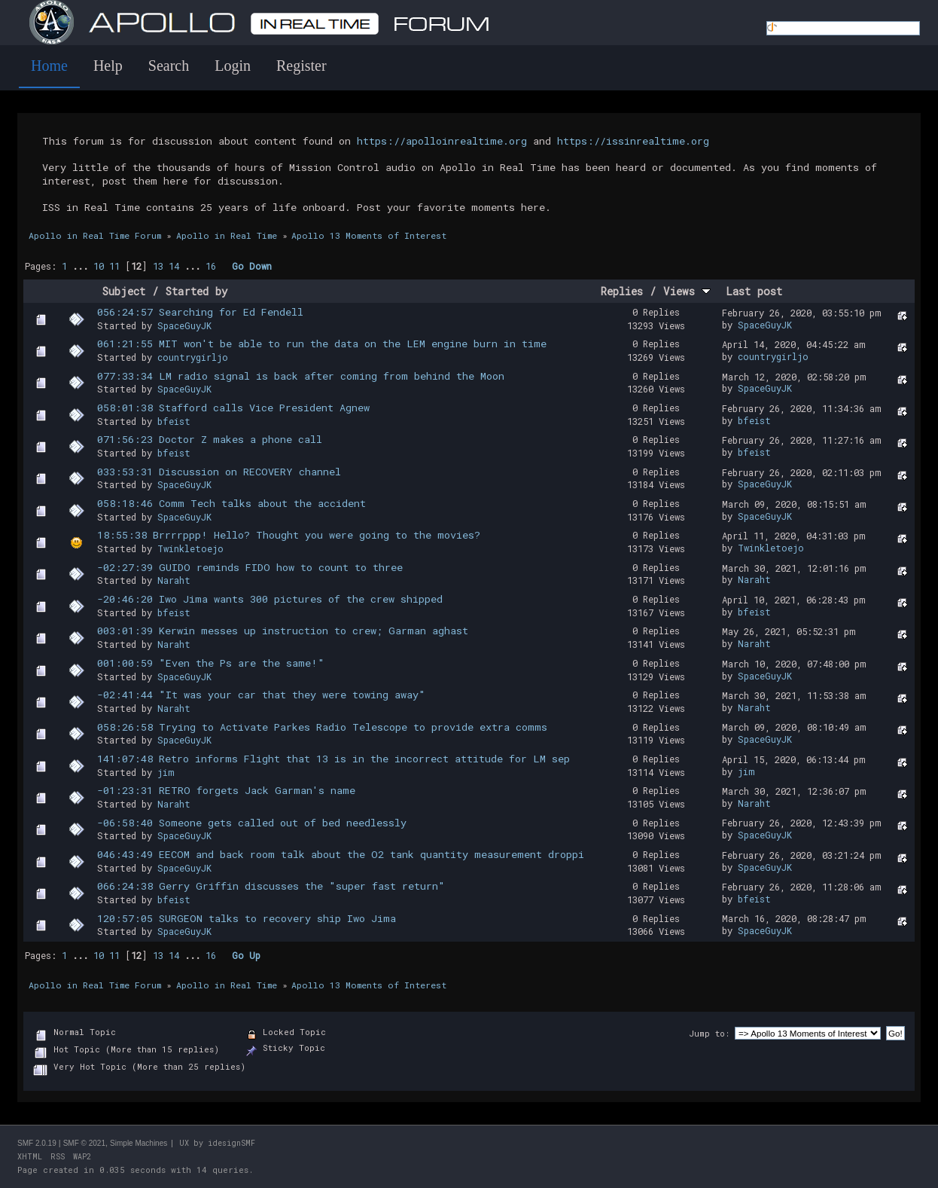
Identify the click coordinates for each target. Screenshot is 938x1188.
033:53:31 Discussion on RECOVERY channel (219, 471)
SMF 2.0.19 (36, 1143)
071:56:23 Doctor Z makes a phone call (209, 439)
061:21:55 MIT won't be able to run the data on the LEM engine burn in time (322, 343)
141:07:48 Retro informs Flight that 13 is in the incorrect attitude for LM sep (333, 758)
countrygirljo (192, 357)
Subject (123, 291)
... (82, 266)
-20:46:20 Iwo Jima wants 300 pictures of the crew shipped (270, 599)
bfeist (173, 421)
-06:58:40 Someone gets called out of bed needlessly (252, 822)
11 (114, 266)
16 (211, 266)
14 (174, 266)
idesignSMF (231, 1143)
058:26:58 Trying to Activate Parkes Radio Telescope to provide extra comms (322, 727)
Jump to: (709, 1033)
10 (98, 266)
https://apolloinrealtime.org (442, 141)
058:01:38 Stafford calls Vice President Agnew (233, 407)
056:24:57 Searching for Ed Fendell (200, 312)
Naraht (173, 580)
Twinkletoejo (190, 548)
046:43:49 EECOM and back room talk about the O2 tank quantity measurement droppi (340, 854)
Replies (622, 291)
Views (687, 291)
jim (166, 772)
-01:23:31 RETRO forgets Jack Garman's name (226, 790)
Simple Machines (138, 1143)
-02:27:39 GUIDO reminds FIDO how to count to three (250, 567)
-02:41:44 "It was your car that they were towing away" (261, 694)
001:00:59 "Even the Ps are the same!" (210, 663)
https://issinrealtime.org (633, 141)
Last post (754, 291)
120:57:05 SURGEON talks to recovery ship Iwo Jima (246, 918)
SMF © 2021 (84, 1143)
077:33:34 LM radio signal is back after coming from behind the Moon (300, 376)
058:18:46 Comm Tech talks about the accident (231, 503)
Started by (197, 291)
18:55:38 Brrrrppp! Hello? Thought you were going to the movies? (288, 535)
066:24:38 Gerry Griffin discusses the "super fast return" (271, 886)
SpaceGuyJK (184, 325)
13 (158, 266)
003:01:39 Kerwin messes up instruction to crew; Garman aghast (282, 630)
